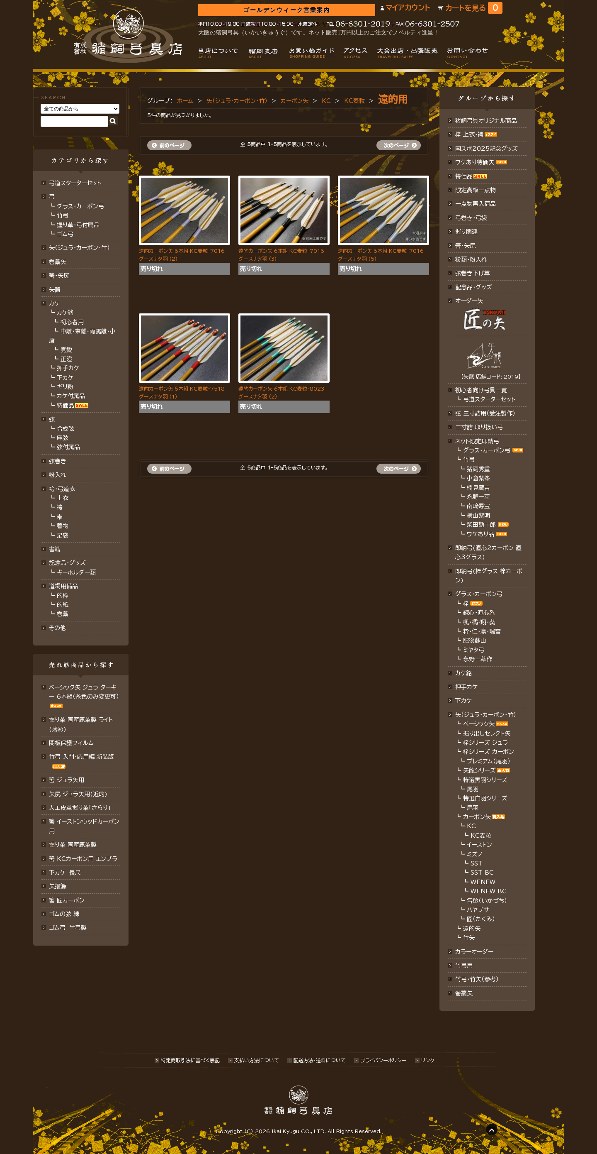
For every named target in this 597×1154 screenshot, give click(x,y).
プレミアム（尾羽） (488, 761)
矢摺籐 (57, 886)
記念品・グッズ (67, 563)
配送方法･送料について (320, 1060)
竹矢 (469, 938)
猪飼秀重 (478, 469)
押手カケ (68, 368)
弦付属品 (68, 447)
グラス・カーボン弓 (80, 206)
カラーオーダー (474, 952)
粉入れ (57, 475)
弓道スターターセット (75, 183)
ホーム (185, 101)
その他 (57, 628)
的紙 (62, 605)
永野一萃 (478, 497)
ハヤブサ (478, 910)
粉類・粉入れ (471, 259)
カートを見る (473, 8)
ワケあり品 (480, 534)
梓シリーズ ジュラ (485, 743)
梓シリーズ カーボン (488, 752)
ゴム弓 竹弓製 (68, 928)
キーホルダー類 (76, 572)
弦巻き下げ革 (472, 273)
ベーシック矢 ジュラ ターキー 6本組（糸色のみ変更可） (84, 692)
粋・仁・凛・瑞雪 (482, 631)
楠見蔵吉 (478, 488)
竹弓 (62, 215)
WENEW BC (489, 891)
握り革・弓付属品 (78, 225)
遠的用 (393, 99)
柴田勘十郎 (481, 525)
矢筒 (55, 290)
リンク (427, 1060)
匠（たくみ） (481, 919)
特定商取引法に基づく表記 (190, 1060)
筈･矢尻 (59, 276)
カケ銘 (65, 312)
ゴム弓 (65, 234)
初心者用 (72, 322)
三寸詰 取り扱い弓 (479, 427)
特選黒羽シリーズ (485, 780)
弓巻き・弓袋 (471, 218)
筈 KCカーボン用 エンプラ (83, 859)
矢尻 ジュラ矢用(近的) (78, 794)
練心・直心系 (479, 613)
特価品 (65, 405)
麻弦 (62, 438)
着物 (62, 526)
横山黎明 (478, 515)
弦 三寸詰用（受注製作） (485, 413)
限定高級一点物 (475, 190)
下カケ (65, 378)
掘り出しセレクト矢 (486, 733)
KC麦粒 (354, 101)
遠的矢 (472, 929)
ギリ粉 (65, 387)
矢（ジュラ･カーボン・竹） (236, 101)
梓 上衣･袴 (469, 134)
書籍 (55, 549)
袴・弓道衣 (62, 489)
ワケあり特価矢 (474, 162)
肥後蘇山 (474, 640)
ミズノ (475, 854)
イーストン (479, 845)
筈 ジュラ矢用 (66, 780)
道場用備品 (63, 586)
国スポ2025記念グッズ (486, 149)
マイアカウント (408, 7)
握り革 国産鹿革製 (73, 845)
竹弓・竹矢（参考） (477, 979)
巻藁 (62, 614)
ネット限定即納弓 (477, 441)
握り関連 (466, 232)
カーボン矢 (294, 101)
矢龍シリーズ (479, 770)
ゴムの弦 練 (64, 914)
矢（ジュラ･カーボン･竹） (79, 248)
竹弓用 (464, 965)
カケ (54, 303)
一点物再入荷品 (475, 204)
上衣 (62, 498)
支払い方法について (256, 1060)
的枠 (62, 596)
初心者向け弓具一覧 (481, 390)
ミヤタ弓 (473, 650)
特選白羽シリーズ (485, 798)
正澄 (66, 359)
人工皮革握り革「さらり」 (80, 808)
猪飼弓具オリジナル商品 (486, 121)
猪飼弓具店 (128, 35)
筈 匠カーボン (67, 900)
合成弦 (65, 429)
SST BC (482, 872)
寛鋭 (66, 350)
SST (477, 863)
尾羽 (472, 789)
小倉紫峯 (478, 478)
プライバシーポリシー (383, 1060)
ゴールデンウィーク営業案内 (286, 10)
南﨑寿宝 (478, 506)
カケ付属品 (71, 396)
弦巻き (57, 461)
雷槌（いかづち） (487, 901)
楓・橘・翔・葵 (479, 622)
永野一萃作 (477, 659)
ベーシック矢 (479, 724)
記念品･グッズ (473, 287)
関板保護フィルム (71, 743)
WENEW (483, 882)
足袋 (62, 535)
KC (326, 101)
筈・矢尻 (465, 246)
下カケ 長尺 (65, 872)
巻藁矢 (57, 262)
